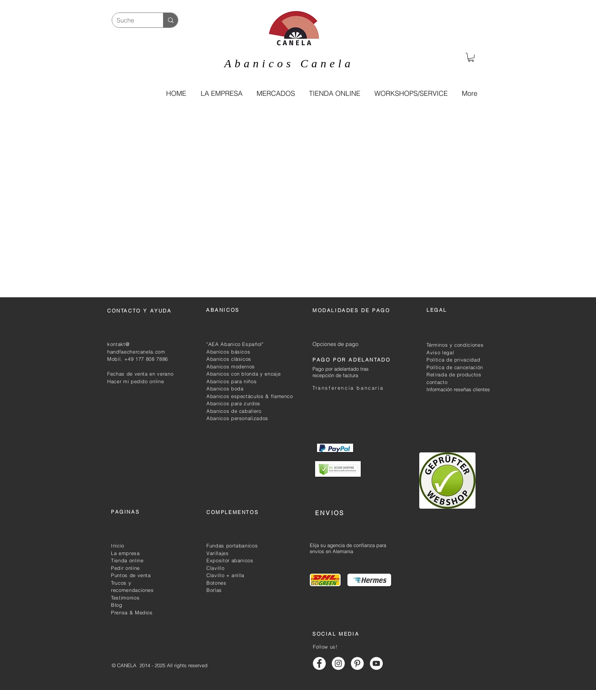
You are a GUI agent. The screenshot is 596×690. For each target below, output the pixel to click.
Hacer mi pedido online (135, 381)
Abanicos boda (224, 388)
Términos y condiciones (454, 345)
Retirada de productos (454, 374)
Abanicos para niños (231, 381)
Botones (216, 583)
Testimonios (125, 598)
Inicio (117, 545)
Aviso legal (440, 352)
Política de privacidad (453, 360)
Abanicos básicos (228, 352)
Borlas (214, 590)
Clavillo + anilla (225, 575)
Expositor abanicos (230, 560)
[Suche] (132, 20)
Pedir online (125, 568)
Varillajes (217, 553)
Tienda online (127, 560)
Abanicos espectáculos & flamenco (249, 396)
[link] (471, 57)
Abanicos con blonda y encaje (243, 374)
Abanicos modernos (230, 366)
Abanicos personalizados (237, 418)
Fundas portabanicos (232, 545)
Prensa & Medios (132, 612)
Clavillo (215, 568)
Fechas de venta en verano (140, 374)
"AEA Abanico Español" (235, 344)
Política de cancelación (454, 367)
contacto (436, 382)
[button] (334, 93)
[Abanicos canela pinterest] (357, 663)
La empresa (125, 553)
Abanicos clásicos (228, 359)
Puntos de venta (131, 575)
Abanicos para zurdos (233, 403)
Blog (116, 605)
